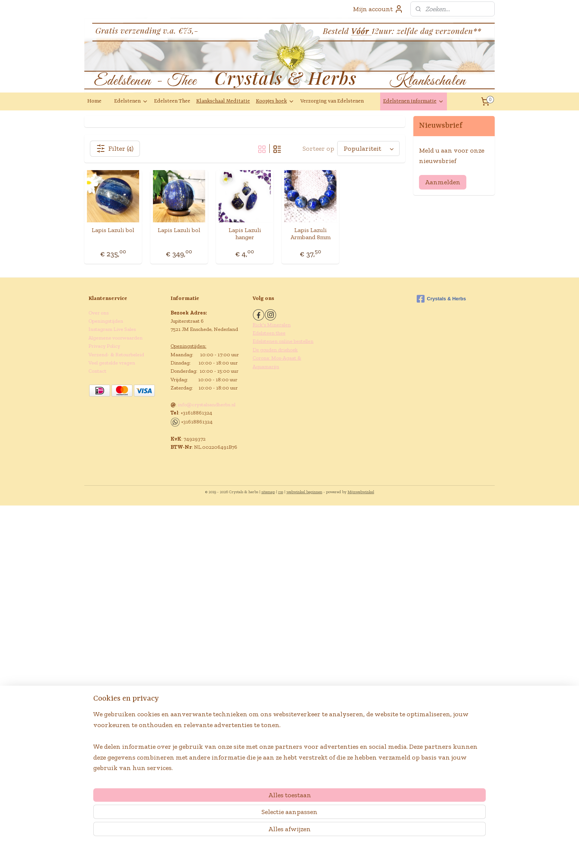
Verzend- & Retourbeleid (116, 354)
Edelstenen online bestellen (283, 341)
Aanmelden (442, 182)
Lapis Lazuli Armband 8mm (311, 233)
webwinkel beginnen (304, 491)
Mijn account (378, 8)
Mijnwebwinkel (361, 491)
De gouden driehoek (275, 350)
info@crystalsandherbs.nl (206, 404)
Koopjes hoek (275, 101)
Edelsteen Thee (172, 101)
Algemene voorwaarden (115, 338)
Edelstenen (131, 101)
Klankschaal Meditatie (223, 101)
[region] (240, 808)
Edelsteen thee (269, 333)
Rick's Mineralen (272, 325)
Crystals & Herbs (441, 298)
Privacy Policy (104, 346)
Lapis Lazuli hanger (244, 233)
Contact (97, 371)
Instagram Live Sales (112, 329)
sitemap (268, 491)
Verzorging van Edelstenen (332, 101)
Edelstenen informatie (413, 101)
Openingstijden (105, 321)
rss (280, 491)
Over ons (98, 313)
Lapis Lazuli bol (113, 230)
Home (94, 101)
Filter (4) (115, 148)
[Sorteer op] (368, 148)
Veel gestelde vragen (111, 363)
